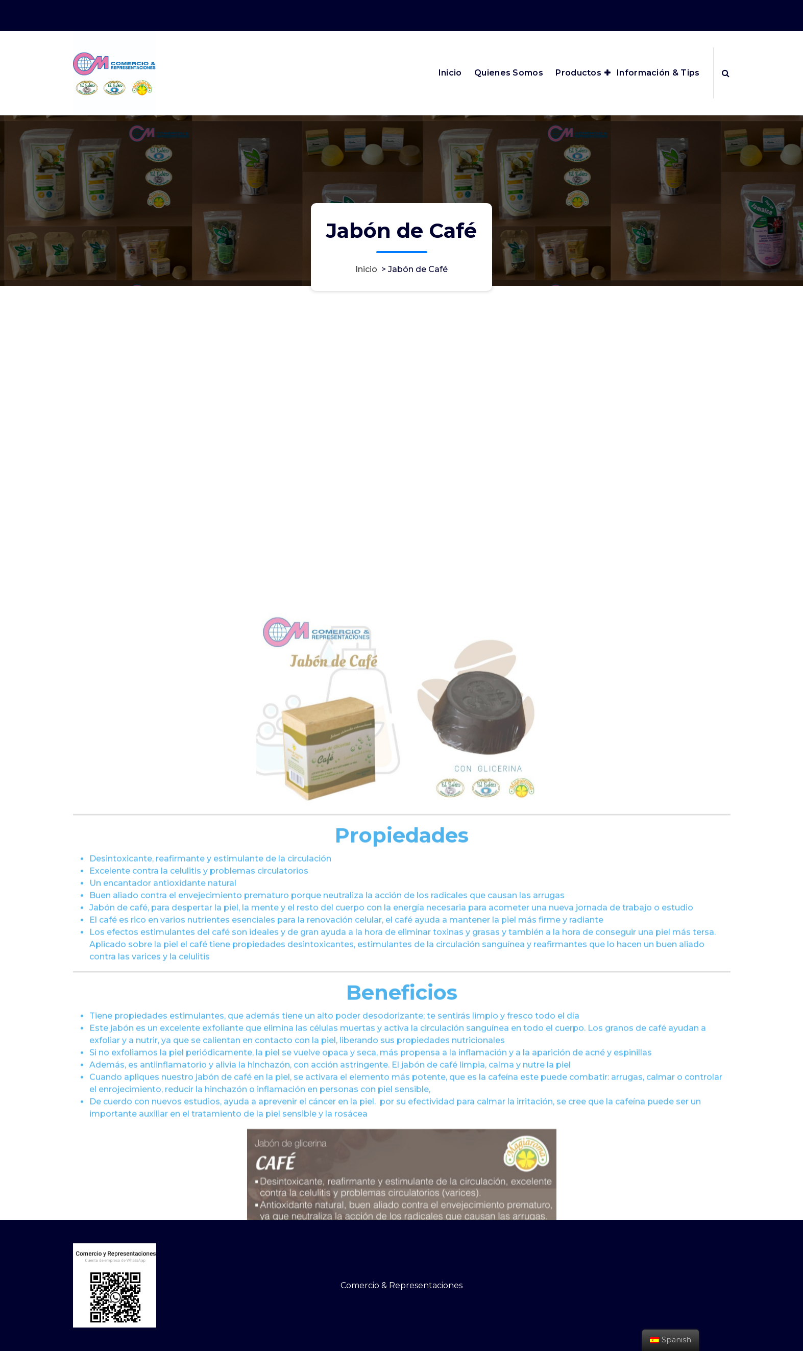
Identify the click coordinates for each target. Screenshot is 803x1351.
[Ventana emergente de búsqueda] (725, 73)
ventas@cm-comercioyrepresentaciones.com (569, 14)
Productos (578, 73)
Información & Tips (658, 73)
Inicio (450, 73)
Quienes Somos (508, 73)
